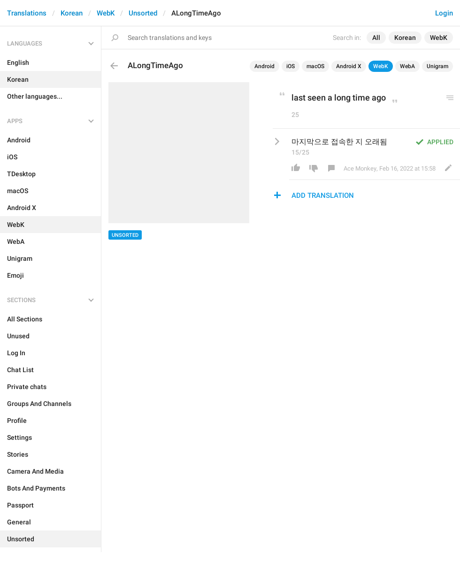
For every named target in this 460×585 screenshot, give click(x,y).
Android (264, 66)
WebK (106, 13)
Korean (72, 13)
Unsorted (143, 13)
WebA (407, 66)
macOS (315, 66)
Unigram (437, 66)
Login (444, 13)
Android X (348, 66)
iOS (290, 66)
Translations (26, 13)
